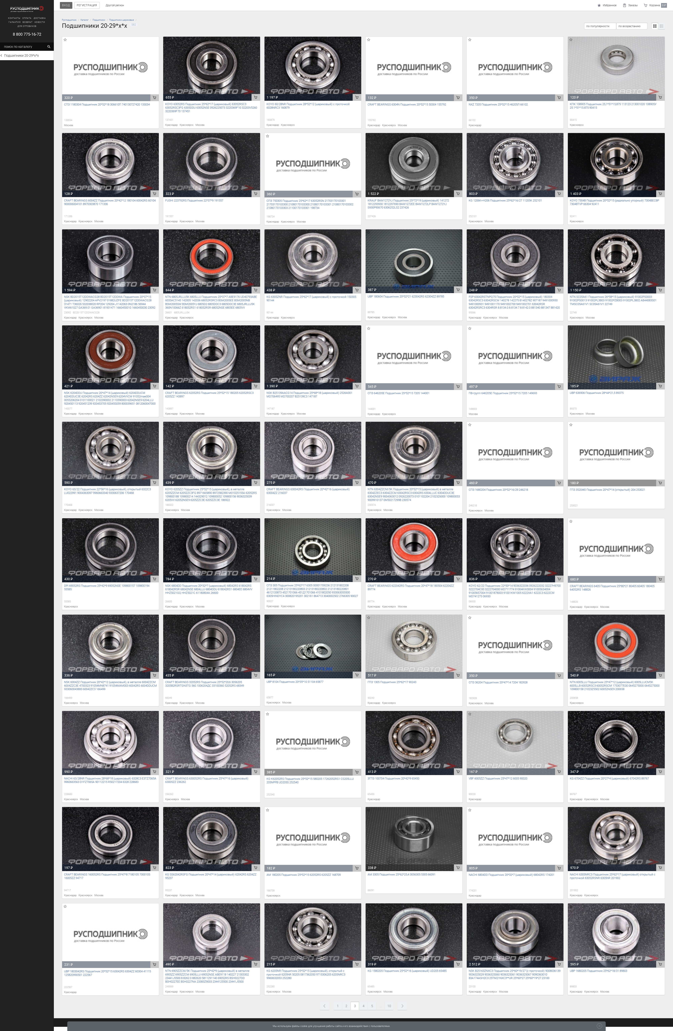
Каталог (84, 20)
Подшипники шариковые (121, 20)
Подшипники (99, 20)
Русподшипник (69, 20)
